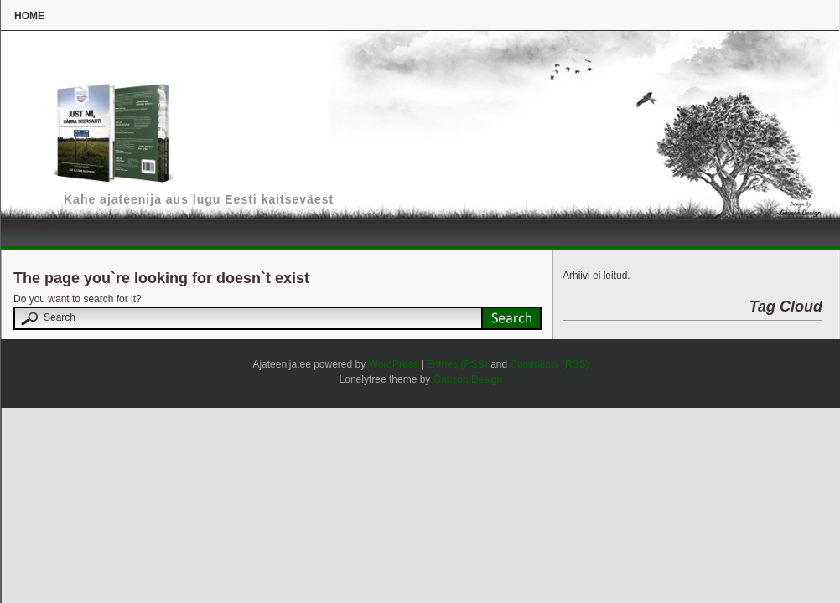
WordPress (393, 364)
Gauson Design (468, 379)
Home (29, 16)
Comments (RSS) (550, 364)
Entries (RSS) (456, 364)
